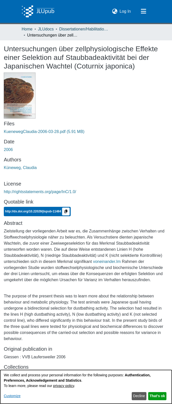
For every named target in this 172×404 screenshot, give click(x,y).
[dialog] (86, 387)
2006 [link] (8, 149)
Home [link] (27, 29)
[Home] (38, 11)
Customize (12, 396)
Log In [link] (125, 10)
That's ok (157, 396)
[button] (114, 11)
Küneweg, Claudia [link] (20, 167)
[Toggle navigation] (144, 11)
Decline (139, 396)
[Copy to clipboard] (66, 211)
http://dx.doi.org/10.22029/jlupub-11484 (33, 211)
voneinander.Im (107, 261)
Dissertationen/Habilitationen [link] (84, 29)
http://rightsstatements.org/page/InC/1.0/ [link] (40, 192)
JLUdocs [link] (46, 29)
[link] (44, 131)
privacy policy (63, 386)
